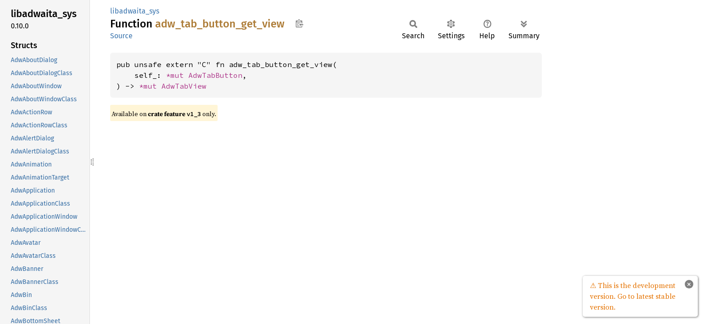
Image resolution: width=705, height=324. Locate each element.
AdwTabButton (215, 75)
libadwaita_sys (134, 11)
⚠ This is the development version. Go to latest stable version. (632, 296)
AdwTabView (183, 85)
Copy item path (299, 23)
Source (121, 36)
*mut (177, 75)
